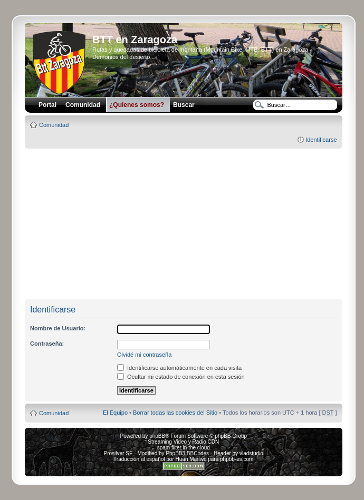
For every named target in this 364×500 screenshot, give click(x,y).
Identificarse (321, 139)
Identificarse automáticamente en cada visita (179, 368)
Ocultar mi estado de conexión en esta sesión (181, 377)
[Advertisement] (187, 224)
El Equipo (115, 412)
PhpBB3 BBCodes (187, 453)
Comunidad (54, 125)
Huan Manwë (191, 459)
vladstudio (251, 453)
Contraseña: (47, 343)
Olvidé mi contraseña (144, 354)
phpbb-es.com (236, 459)
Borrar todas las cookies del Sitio (175, 412)
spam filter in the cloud (183, 447)
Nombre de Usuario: (57, 328)
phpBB (157, 436)
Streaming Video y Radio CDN (183, 442)
